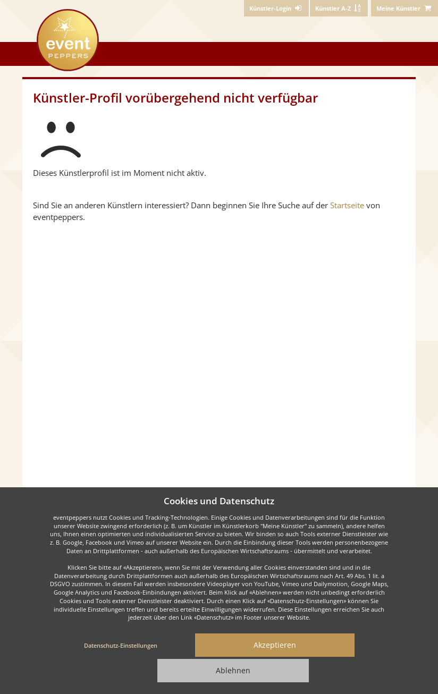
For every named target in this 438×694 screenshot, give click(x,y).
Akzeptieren (275, 645)
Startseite (347, 205)
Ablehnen (233, 670)
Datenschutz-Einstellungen (120, 645)
